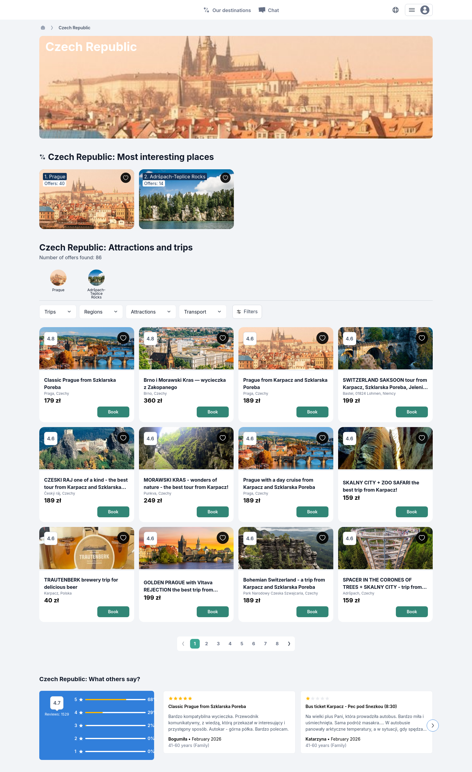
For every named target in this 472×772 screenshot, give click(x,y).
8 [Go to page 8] (277, 644)
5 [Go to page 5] (242, 644)
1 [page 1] (195, 644)
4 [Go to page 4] (230, 644)
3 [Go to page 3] (218, 644)
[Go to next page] (289, 644)
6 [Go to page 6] (254, 644)
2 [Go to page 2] (207, 644)
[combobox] (58, 312)
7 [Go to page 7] (265, 644)
